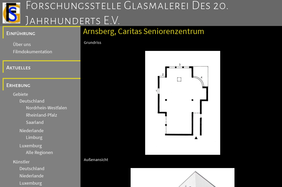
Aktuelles (18, 67)
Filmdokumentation (32, 52)
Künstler (21, 162)
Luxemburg (30, 146)
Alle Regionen (39, 152)
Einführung (20, 33)
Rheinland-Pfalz (41, 115)
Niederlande (31, 130)
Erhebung (18, 85)
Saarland (35, 122)
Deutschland (31, 101)
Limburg (34, 137)
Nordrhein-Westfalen (46, 108)
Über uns (22, 44)
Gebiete (20, 94)
